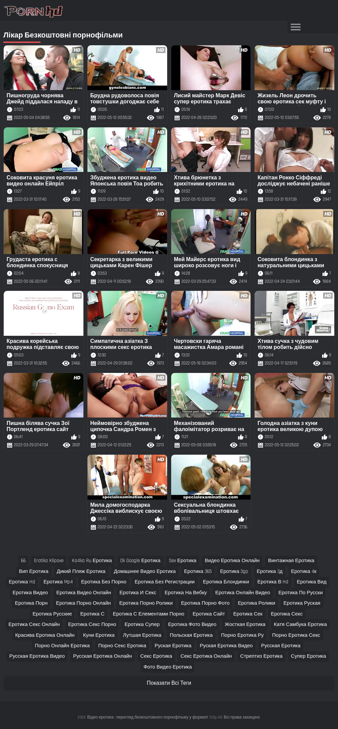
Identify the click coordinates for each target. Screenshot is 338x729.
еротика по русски (301, 592)
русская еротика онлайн (102, 656)
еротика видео (30, 592)
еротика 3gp (234, 571)
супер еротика (308, 656)
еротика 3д (270, 571)
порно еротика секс (296, 635)
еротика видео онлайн (83, 592)
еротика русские (52, 614)
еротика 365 (198, 571)
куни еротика (99, 635)
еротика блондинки (226, 582)
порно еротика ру (242, 635)
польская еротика (191, 635)
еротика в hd (272, 582)
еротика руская (302, 603)
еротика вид (312, 582)
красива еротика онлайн (45, 635)
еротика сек (248, 614)
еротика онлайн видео (242, 592)
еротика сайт (209, 614)
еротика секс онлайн (34, 624)
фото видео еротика (168, 667)
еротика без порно (103, 582)
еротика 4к (303, 571)
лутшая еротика (142, 635)
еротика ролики (256, 603)
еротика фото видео (192, 624)
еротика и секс (138, 592)
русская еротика (281, 646)
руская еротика (173, 646)
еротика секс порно (92, 624)
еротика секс (287, 614)
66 (23, 560)
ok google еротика (140, 560)
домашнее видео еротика (145, 571)
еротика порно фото (205, 603)
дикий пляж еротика (81, 571)
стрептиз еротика (261, 656)
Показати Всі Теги (169, 683)
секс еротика (156, 656)
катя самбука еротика (300, 624)
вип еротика (33, 571)
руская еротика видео (226, 646)
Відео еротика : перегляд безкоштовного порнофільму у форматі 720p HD (155, 717)
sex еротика (183, 560)
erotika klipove (48, 560)
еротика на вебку (186, 592)
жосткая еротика (245, 624)
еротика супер (142, 624)
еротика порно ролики (146, 603)
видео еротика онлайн (232, 560)
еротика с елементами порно (148, 614)
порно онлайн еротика (62, 646)
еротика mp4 (58, 582)
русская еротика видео (36, 656)
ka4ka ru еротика (92, 560)
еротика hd (22, 582)
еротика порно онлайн (83, 603)
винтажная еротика (291, 560)
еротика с (92, 614)
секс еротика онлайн (206, 656)
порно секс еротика (122, 646)
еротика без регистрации (165, 582)
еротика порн (31, 603)
